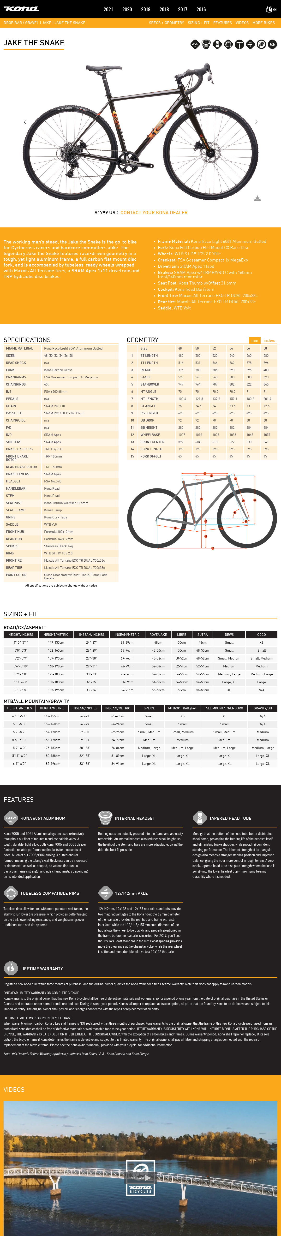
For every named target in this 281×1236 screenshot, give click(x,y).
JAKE (46, 23)
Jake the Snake (69, 23)
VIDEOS (242, 23)
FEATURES (222, 23)
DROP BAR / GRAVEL (21, 23)
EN (271, 9)
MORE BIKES (263, 23)
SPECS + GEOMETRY (166, 23)
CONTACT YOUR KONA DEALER (154, 213)
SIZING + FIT (198, 23)
